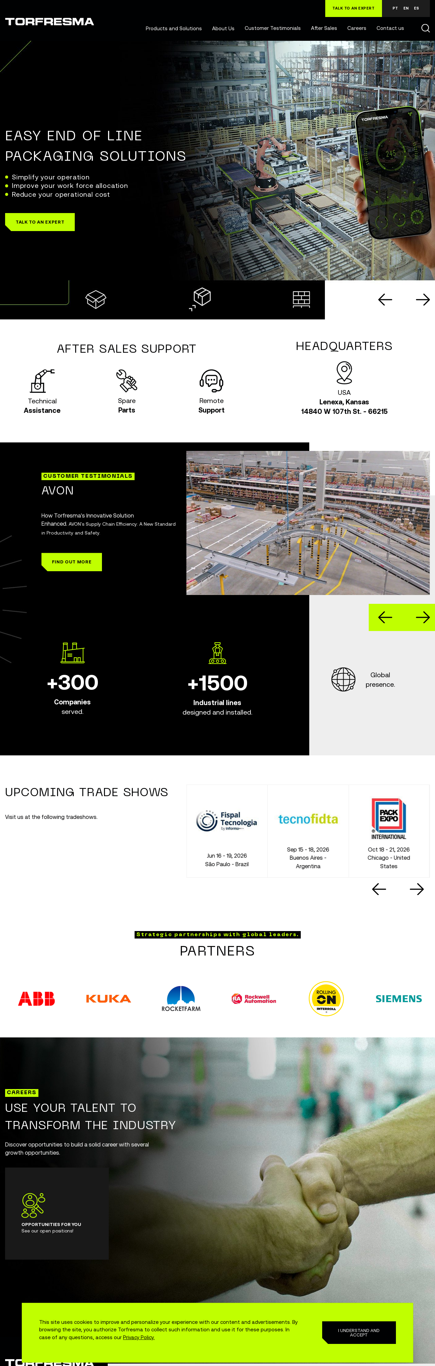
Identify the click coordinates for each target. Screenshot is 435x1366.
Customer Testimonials (273, 28)
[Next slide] (423, 299)
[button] (40, 222)
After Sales (324, 28)
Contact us (390, 28)
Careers (356, 28)
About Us (223, 28)
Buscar (425, 28)
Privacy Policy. (139, 1337)
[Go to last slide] (385, 299)
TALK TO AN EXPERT (353, 8)
